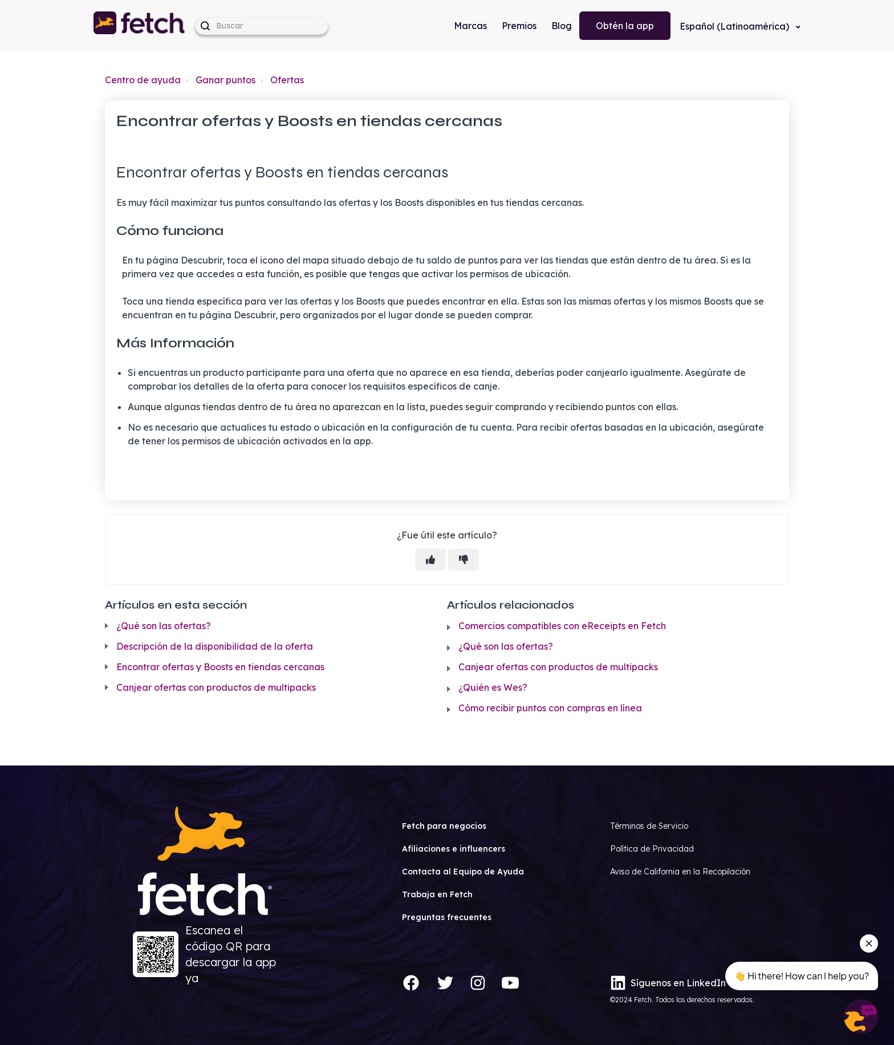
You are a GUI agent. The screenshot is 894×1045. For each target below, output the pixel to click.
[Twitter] (445, 983)
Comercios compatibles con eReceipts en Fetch (562, 625)
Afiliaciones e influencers (453, 849)
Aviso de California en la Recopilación (680, 871)
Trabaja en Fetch (437, 894)
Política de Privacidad (652, 849)
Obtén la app (625, 25)
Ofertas (287, 80)
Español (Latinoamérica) (735, 26)
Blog (561, 25)
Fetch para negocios (444, 826)
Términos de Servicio (649, 826)
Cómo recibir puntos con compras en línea (550, 708)
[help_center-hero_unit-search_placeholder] (261, 26)
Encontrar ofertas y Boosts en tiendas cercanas (220, 667)
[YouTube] (510, 983)
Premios (519, 25)
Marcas (470, 25)
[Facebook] (411, 983)
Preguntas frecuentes (446, 917)
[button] (140, 25)
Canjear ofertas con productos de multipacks (216, 687)
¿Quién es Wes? (492, 687)
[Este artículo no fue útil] (463, 559)
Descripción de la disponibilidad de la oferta (214, 646)
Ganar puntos (225, 80)
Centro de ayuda (143, 80)
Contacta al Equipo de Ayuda (463, 871)
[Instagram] (478, 983)
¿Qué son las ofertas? (163, 625)
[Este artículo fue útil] (430, 559)
